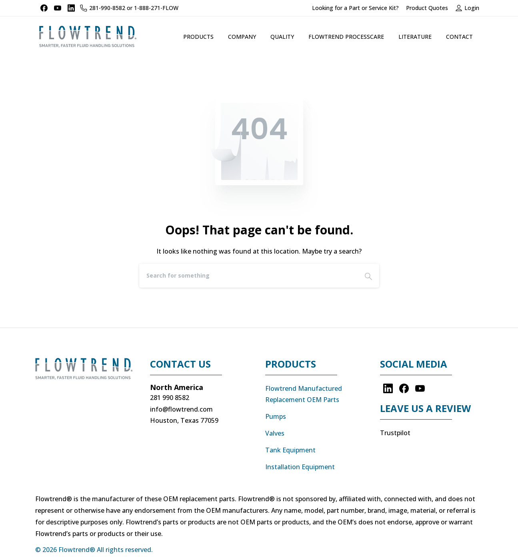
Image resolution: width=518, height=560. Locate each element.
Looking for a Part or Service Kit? (355, 8)
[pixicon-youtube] (420, 388)
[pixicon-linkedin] (388, 388)
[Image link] (86, 373)
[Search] (248, 276)
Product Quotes (427, 8)
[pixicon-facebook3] (404, 388)
